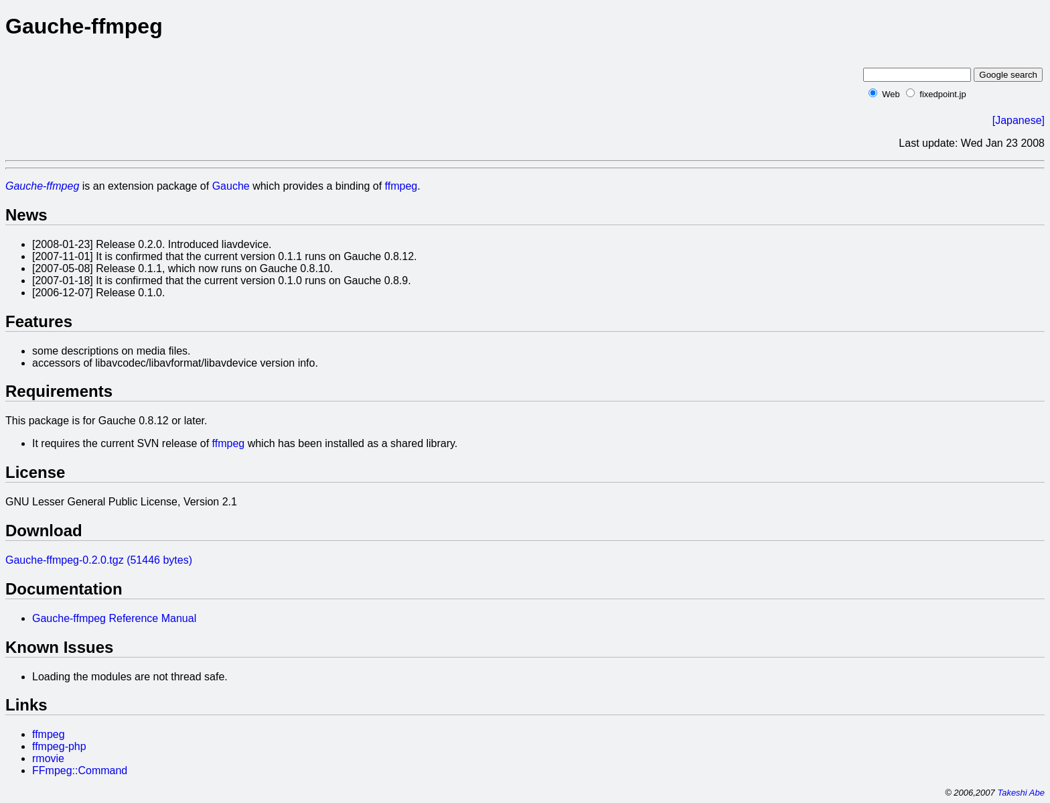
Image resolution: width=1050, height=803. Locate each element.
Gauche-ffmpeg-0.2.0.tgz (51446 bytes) (98, 560)
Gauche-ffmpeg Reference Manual (114, 618)
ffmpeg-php (59, 746)
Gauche (231, 186)
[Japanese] (1018, 120)
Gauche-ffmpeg (42, 186)
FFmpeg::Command (79, 770)
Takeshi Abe (1021, 793)
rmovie (48, 758)
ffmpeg (401, 186)
